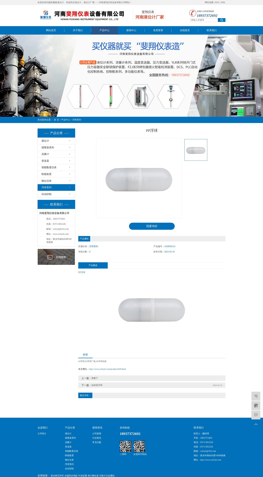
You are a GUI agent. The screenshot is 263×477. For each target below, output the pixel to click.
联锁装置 (46, 174)
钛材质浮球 (96, 385)
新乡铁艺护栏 (57, 475)
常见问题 (96, 442)
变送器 (45, 160)
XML (223, 2)
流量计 (45, 154)
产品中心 (105, 30)
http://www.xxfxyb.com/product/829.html (107, 369)
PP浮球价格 (101, 361)
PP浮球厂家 (90, 361)
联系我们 (212, 30)
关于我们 (78, 30)
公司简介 (42, 433)
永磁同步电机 (71, 475)
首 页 (56, 120)
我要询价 (151, 226)
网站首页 (51, 30)
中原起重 (82, 475)
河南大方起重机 (107, 475)
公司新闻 (96, 433)
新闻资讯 (97, 427)
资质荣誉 (158, 30)
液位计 (45, 140)
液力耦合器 (93, 475)
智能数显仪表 (49, 167)
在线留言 (185, 30)
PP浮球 (81, 272)
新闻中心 (131, 30)
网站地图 (209, 2)
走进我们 (43, 427)
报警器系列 (47, 147)
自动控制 (46, 194)
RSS (217, 2)
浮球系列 (76, 120)
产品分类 (70, 427)
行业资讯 (96, 438)
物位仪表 (46, 181)
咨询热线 (125, 427)
